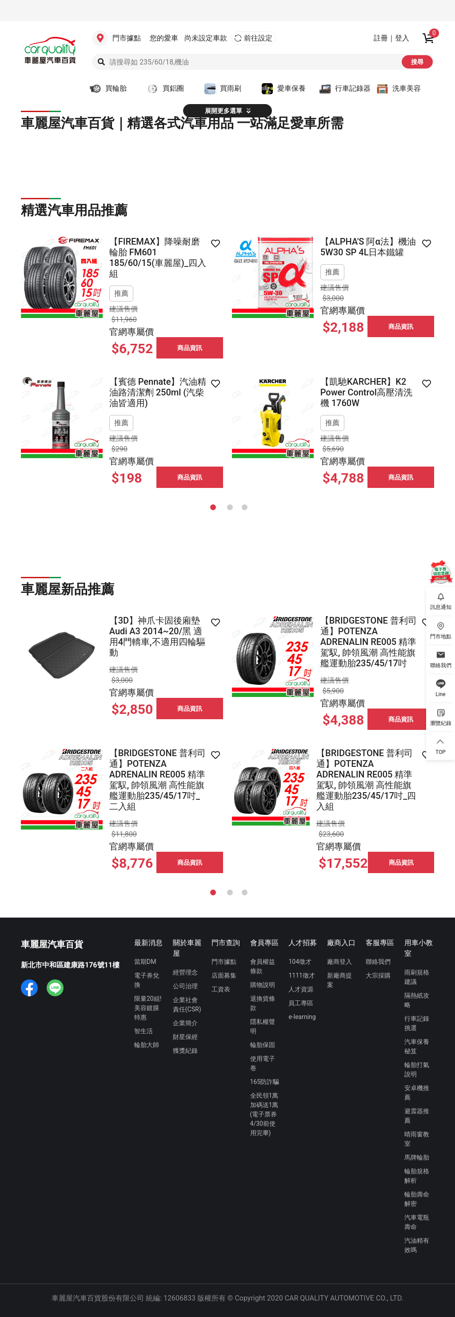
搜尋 (417, 61)
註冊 (381, 38)
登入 (402, 38)
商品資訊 (189, 347)
